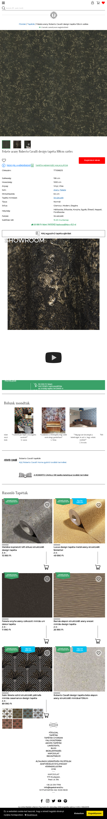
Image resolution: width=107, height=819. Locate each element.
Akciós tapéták (53, 743)
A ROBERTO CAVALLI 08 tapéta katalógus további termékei (61, 475)
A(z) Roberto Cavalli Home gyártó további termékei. (43, 462)
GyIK (53, 769)
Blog (53, 748)
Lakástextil (53, 745)
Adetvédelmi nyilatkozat (53, 764)
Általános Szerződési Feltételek (53, 761)
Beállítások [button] (31, 815)
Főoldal (22, 24)
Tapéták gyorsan (53, 738)
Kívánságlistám (53, 766)
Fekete (63, 190)
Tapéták (31, 24)
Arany (56, 190)
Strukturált (59, 198)
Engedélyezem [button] (94, 813)
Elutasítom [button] (79, 813)
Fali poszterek (53, 740)
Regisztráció (54, 756)
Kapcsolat (53, 753)
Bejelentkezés (53, 751)
